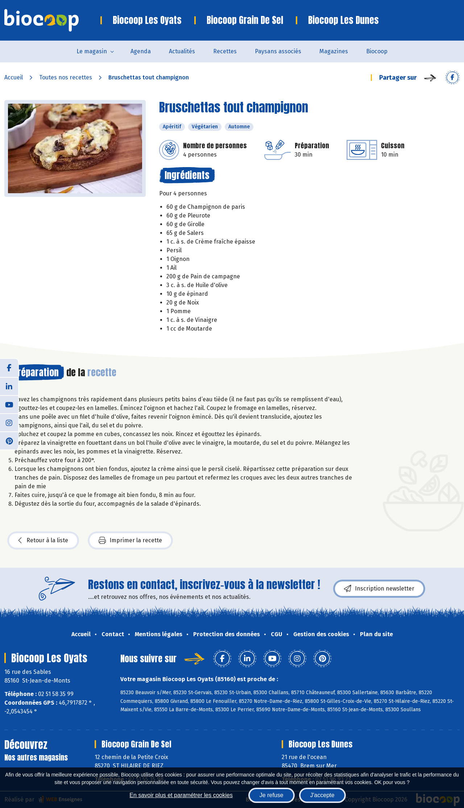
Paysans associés (278, 51)
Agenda (140, 51)
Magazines (333, 51)
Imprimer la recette (130, 540)
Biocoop (377, 51)
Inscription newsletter (379, 588)
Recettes (225, 51)
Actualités (182, 51)
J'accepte (322, 795)
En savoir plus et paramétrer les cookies (181, 795)
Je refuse (271, 795)
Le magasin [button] (91, 51)
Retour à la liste (43, 540)
